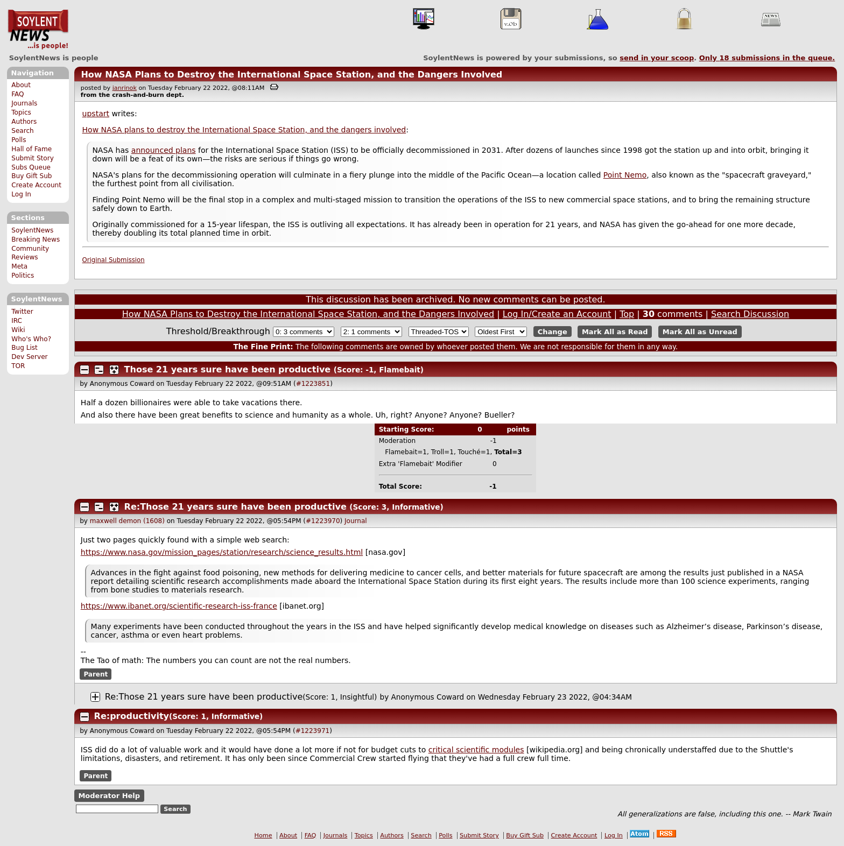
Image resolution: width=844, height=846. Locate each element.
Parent (95, 674)
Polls (18, 140)
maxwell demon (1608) (127, 521)
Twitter (22, 311)
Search (22, 131)
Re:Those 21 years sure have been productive (235, 507)
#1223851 (313, 383)
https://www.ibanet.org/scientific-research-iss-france (179, 606)
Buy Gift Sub (31, 176)
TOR (18, 366)
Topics (21, 112)
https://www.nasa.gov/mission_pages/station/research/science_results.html (222, 552)
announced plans (163, 150)
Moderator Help (109, 796)
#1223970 (323, 521)
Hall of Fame (31, 149)
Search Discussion (750, 314)
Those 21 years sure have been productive (227, 369)
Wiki (18, 330)
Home (263, 835)
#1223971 (313, 731)
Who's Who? (31, 339)
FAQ (17, 94)
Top (627, 314)
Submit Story (32, 158)
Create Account (36, 185)
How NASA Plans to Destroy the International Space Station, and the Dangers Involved (291, 74)
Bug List (24, 347)
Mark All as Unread (700, 332)
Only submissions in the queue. (767, 58)
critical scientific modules (476, 749)
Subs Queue (31, 167)
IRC (16, 321)
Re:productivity (131, 716)
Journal (355, 521)
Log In (21, 194)
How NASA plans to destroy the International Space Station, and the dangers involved (244, 129)
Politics (22, 275)
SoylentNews (38, 29)
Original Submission (113, 260)
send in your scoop (657, 58)
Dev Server (29, 357)
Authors (24, 121)
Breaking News (35, 239)
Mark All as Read (615, 332)
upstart (95, 113)
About (21, 85)
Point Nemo (625, 175)
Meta (19, 266)
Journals (24, 103)
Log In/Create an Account (557, 314)
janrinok (124, 87)
